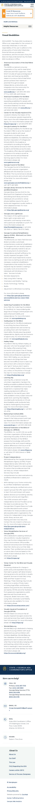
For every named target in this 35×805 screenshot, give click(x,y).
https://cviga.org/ (10, 124)
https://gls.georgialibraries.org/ (18, 210)
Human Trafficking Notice (15, 798)
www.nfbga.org (26, 450)
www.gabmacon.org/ (11, 162)
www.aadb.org (9, 92)
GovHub (25, 794)
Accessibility (11, 787)
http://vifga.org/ (17, 622)
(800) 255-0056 (14, 692)
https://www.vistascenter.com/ (18, 605)
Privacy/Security (13, 791)
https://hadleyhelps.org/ (15, 375)
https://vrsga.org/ (13, 558)
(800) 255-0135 (14, 697)
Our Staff (12, 758)
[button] (30, 26)
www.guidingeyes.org (19, 339)
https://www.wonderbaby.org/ (15, 653)
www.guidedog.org (19, 318)
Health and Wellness (10, 21)
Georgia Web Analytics (14, 801)
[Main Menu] (32, 5)
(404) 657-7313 (20, 686)
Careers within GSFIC (16, 770)
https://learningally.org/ (15, 409)
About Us (12, 754)
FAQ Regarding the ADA (18, 766)
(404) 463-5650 (17, 688)
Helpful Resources (11, 26)
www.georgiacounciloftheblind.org (16, 183)
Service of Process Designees (20, 774)
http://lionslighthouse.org (13, 227)
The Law (12, 762)
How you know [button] (28, 1)
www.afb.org (25, 108)
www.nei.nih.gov (10, 425)
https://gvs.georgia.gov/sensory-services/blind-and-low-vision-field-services (17, 298)
